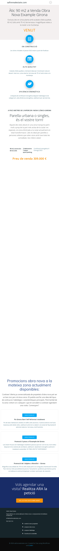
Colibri (31, 545)
